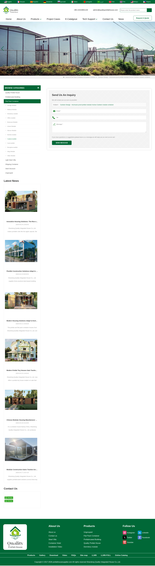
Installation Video (55, 547)
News (121, 19)
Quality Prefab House (12, 93)
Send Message (62, 143)
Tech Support (89, 19)
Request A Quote (142, 18)
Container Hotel (54, 543)
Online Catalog (131, 555)
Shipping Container (11, 164)
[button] (152, 48)
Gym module (10, 143)
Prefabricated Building (12, 97)
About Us (21, 19)
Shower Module (11, 130)
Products (36, 19)
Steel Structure (10, 168)
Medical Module (11, 109)
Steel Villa (52, 539)
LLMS (98, 555)
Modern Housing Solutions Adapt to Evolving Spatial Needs (22, 321)
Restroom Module (11, 122)
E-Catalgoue (71, 19)
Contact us (52, 536)
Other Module (10, 155)
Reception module (12, 147)
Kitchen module (11, 134)
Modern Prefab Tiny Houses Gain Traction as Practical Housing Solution (22, 370)
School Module (11, 126)
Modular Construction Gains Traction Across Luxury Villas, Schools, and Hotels (22, 469)
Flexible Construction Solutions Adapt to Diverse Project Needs (22, 271)
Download (48, 555)
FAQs (73, 555)
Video (62, 555)
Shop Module (10, 151)
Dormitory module (12, 113)
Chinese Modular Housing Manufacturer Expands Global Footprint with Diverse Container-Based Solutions (22, 420)
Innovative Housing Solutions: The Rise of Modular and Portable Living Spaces (22, 221)
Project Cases (53, 19)
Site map (86, 555)
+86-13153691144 (81, 10)
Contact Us (108, 19)
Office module (10, 118)
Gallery (35, 555)
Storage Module (11, 105)
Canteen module (90, 77)
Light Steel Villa (10, 160)
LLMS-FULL (112, 555)
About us (51, 532)
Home (9, 19)
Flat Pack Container (77, 77)
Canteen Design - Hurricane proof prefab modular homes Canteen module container (86, 105)
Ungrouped (9, 173)
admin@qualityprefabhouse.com (105, 10)
